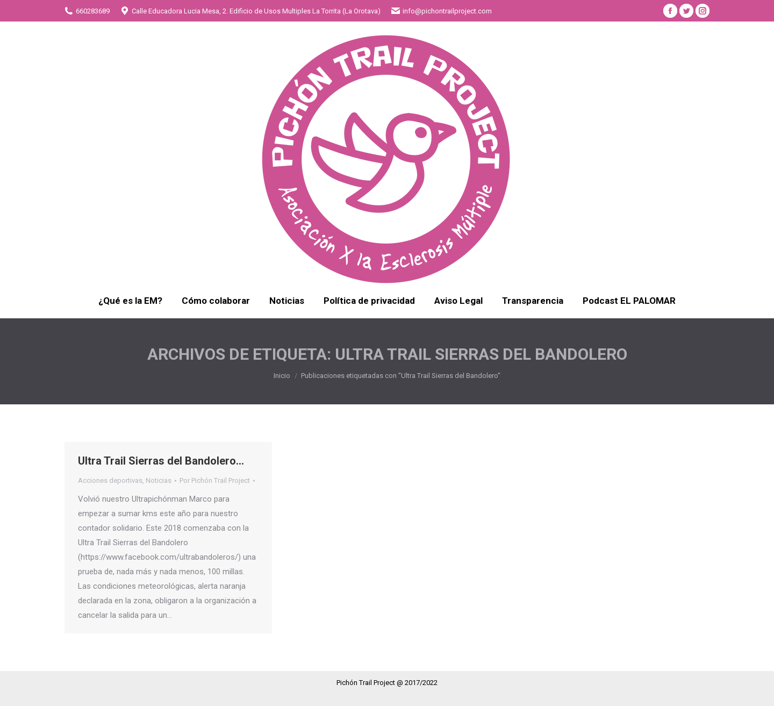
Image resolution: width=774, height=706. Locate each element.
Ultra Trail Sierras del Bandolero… (161, 460)
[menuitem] (130, 301)
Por (215, 480)
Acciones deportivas (110, 480)
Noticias (158, 480)
